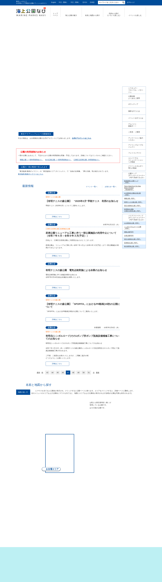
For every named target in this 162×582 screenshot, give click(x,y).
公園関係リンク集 (131, 560)
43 (47, 372)
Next (145, 42)
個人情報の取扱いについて (63, 560)
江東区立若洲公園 (52, 229)
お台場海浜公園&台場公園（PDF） (132, 235)
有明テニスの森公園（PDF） (133, 243)
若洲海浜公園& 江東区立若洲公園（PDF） (132, 251)
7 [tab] (89, 68)
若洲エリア (94, 450)
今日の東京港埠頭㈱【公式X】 (134, 122)
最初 (38, 372)
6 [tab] (86, 68)
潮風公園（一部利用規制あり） (31, 160)
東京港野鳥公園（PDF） (132, 287)
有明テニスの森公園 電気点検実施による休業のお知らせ (76, 270)
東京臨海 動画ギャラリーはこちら (30, 174)
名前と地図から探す (92, 15)
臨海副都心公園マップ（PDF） (131, 222)
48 (73, 372)
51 (89, 372)
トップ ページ (55, 14)
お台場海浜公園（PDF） (132, 264)
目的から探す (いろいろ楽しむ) (113, 14)
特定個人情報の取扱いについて (90, 560)
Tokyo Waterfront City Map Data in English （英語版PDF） (132, 228)
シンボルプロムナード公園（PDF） (132, 268)
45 (58, 372)
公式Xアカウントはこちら (81, 138)
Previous (16, 42)
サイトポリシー (113, 560)
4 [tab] (81, 68)
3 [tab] (78, 68)
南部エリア (62, 477)
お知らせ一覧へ (110, 187)
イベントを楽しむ (135, 15)
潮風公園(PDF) (129, 273)
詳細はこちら (57, 216)
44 (52, 372)
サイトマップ (43, 560)
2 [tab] (76, 68)
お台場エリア (52, 469)
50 (84, 372)
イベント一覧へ (91, 187)
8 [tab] (77, 129)
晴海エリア (67, 417)
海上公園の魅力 (71, 15)
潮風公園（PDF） (129, 239)
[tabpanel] (68, 101)
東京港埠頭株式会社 (65, 568)
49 (78, 372)
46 (63, 372)
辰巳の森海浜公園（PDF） (132, 247)
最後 (97, 372)
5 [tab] (83, 68)
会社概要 (29, 560)
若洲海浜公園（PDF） (131, 284)
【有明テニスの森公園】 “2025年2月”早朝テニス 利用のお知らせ (82, 201)
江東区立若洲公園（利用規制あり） (87, 160)
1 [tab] (73, 68)
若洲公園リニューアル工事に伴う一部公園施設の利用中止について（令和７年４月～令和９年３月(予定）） (81, 234)
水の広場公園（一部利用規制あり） (58, 160)
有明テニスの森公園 (53, 197)
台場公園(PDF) (129, 276)
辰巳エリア (101, 419)
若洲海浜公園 (65, 229)
